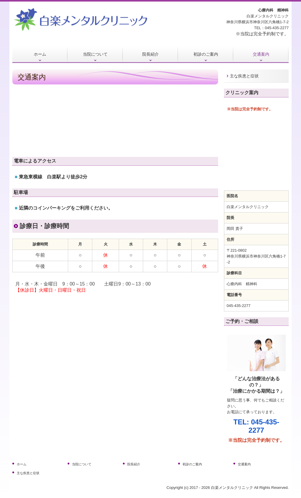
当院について (95, 54)
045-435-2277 (277, 28)
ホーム (40, 54)
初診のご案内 (205, 54)
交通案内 (261, 54)
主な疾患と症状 (244, 76)
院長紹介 (150, 54)
